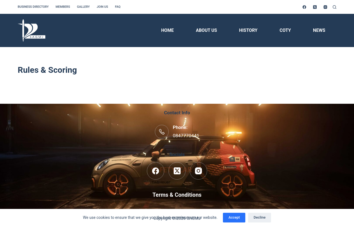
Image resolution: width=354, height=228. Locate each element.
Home (167, 30)
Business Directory (33, 7)
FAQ (118, 7)
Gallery (83, 7)
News (319, 30)
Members (63, 7)
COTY (285, 30)
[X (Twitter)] (315, 7)
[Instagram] (325, 7)
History (248, 30)
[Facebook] (304, 7)
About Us (206, 30)
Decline (260, 217)
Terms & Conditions (176, 194)
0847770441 (186, 135)
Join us (102, 7)
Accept (234, 217)
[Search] (334, 7)
